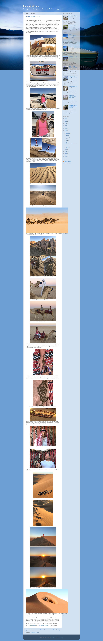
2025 (66, 120)
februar (67, 145)
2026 (66, 118)
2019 (66, 130)
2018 (66, 132)
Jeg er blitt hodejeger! (73, 86)
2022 (66, 125)
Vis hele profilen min (67, 163)
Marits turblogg (31, 6)
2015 (66, 153)
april (67, 142)
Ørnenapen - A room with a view (73, 57)
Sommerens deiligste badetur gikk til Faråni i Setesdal (73, 106)
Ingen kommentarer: (45, 625)
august (67, 137)
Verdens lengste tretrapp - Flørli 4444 (73, 67)
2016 (66, 151)
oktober (67, 135)
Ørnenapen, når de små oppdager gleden (73, 16)
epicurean (53, 637)
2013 (66, 156)
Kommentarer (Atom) (35, 632)
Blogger (61, 637)
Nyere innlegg (29, 630)
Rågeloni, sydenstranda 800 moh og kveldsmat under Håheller (72, 36)
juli (66, 138)
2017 (66, 149)
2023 (66, 123)
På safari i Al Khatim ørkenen (33, 16)
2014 (66, 154)
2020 (66, 128)
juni (66, 140)
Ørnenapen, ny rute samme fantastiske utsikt (72, 47)
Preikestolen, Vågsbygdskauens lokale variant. (72, 96)
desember (68, 133)
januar (67, 147)
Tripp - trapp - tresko (73, 25)
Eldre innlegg (56, 630)
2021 (66, 126)
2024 (66, 121)
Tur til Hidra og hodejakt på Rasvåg (73, 77)
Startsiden (43, 630)
